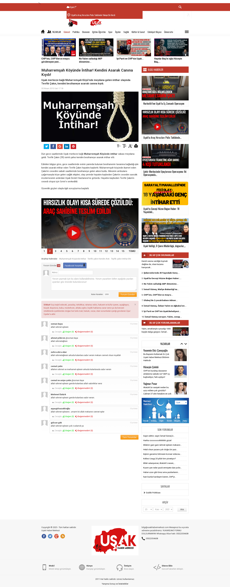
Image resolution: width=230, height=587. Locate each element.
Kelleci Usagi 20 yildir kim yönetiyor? (159, 458)
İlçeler (118, 32)
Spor (110, 32)
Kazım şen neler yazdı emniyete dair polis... (162, 468)
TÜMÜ (132, 251)
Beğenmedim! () (84, 332)
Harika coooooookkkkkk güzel (157, 440)
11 (100, 251)
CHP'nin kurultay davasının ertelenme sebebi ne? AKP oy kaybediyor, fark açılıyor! (156, 374)
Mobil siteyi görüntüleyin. (60, 567)
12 (106, 251)
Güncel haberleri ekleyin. (172, 567)
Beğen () (68, 332)
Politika (76, 32)
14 (117, 251)
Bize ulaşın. (129, 567)
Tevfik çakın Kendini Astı (99, 259)
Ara (182, 509)
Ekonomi (85, 32)
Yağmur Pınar (150, 384)
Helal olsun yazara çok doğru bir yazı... (160, 449)
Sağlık (126, 32)
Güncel (67, 32)
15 (123, 251)
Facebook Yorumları (75, 265)
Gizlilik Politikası (153, 492)
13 (111, 251)
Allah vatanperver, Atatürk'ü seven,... (159, 463)
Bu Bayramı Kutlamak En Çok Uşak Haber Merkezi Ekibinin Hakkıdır (156, 357)
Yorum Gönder (51, 265)
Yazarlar (56, 32)
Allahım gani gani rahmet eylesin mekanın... (162, 445)
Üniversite (168, 32)
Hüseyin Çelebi (151, 367)
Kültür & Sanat (138, 32)
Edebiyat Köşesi (154, 32)
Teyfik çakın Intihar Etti (121, 259)
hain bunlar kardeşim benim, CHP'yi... (159, 477)
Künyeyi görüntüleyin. (95, 567)
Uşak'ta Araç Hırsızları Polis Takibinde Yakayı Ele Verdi (93, 15)
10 (95, 251)
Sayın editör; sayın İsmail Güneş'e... (159, 436)
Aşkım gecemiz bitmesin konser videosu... (162, 454)
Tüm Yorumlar (129, 437)
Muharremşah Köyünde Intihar (72, 259)
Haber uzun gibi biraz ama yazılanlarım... (161, 472)
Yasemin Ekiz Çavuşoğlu (155, 350)
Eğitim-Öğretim (99, 32)
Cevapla (57, 332)
